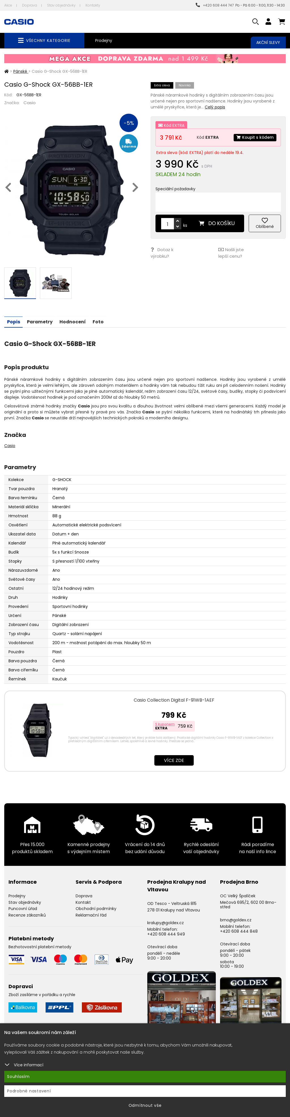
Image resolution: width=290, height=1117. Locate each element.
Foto (99, 321)
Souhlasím (18, 1076)
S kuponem (165, 723)
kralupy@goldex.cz (165, 922)
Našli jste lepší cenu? (231, 252)
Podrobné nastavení (29, 1091)
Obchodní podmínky (96, 908)
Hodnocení (74, 321)
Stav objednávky (61, 5)
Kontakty (93, 5)
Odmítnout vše (145, 1105)
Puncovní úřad (22, 908)
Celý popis (215, 107)
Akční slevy (268, 42)
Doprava (29, 5)
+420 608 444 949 (166, 934)
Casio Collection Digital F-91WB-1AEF (174, 700)
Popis (13, 321)
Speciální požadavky (175, 189)
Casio (30, 103)
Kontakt (83, 902)
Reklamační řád (91, 915)
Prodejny (103, 40)
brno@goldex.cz (235, 919)
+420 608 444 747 (215, 5)
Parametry (40, 321)
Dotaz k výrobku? (162, 252)
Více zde (174, 760)
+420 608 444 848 (239, 931)
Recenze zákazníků (27, 915)
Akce (8, 5)
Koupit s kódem (255, 137)
